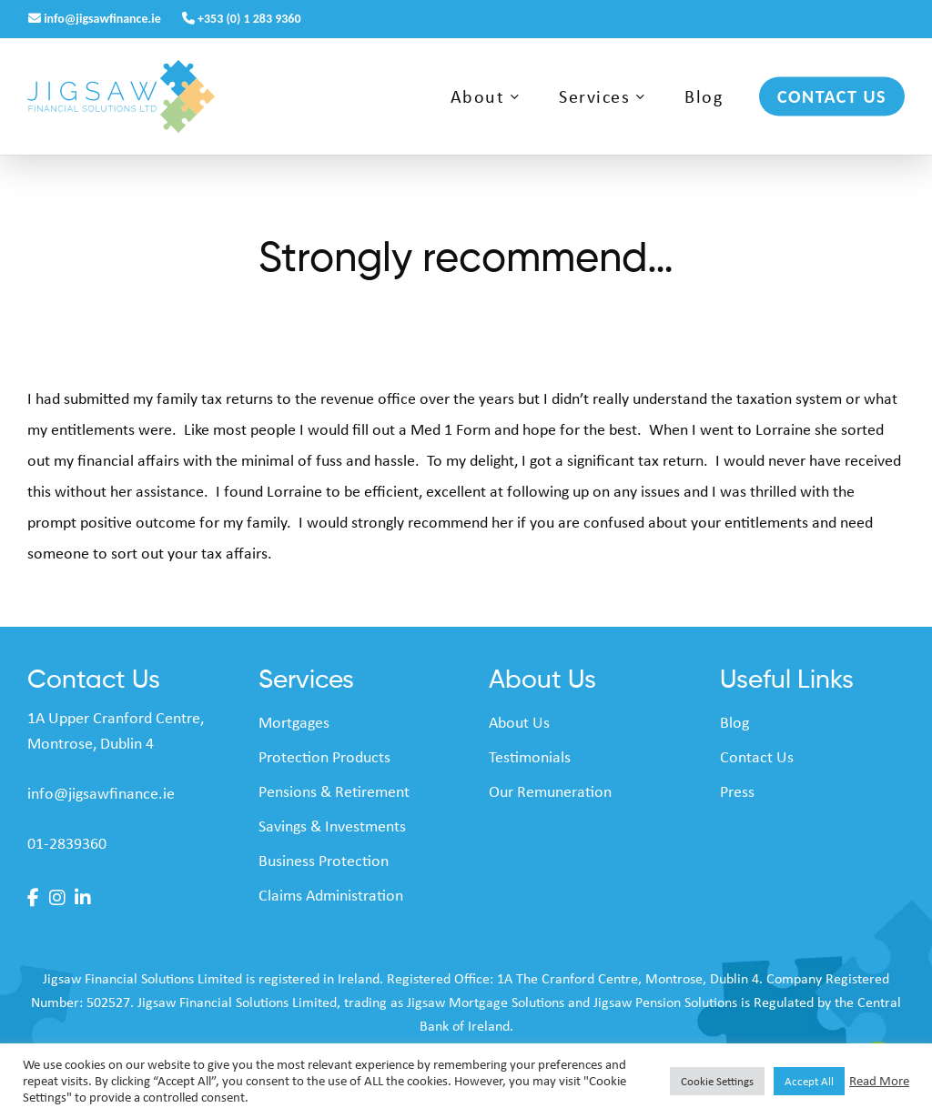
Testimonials (530, 757)
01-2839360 (66, 843)
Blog (734, 722)
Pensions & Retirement (334, 791)
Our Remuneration (550, 791)
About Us (519, 722)
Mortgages (293, 722)
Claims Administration (330, 895)
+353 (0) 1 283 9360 (241, 18)
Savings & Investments (332, 826)
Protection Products (324, 757)
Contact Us (757, 757)
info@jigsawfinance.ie (96, 18)
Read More (879, 1081)
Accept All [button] (809, 1081)
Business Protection (323, 860)
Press (737, 791)
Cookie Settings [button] (717, 1081)
